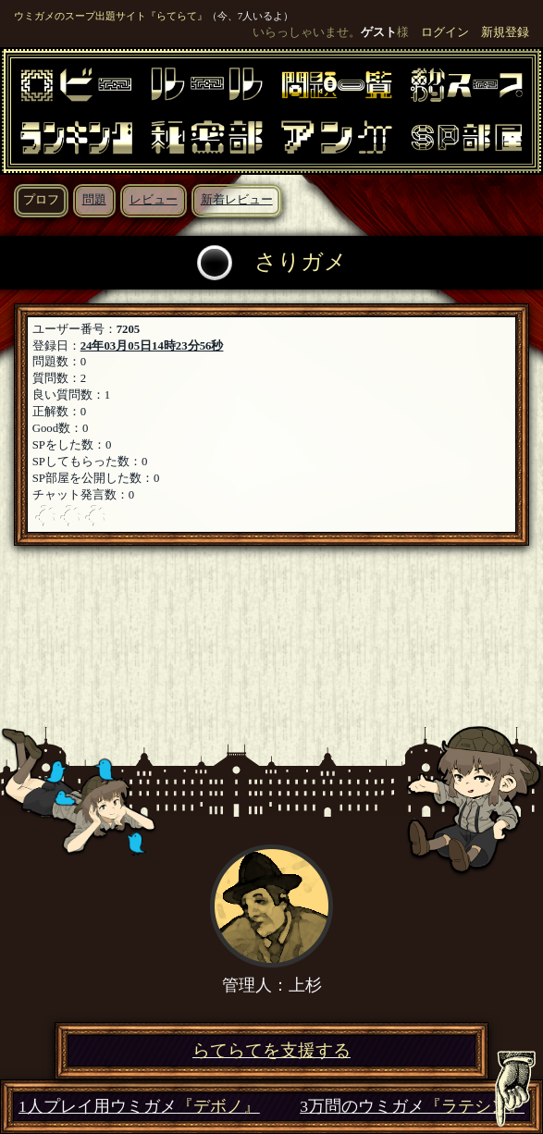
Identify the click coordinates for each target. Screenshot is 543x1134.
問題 (94, 199)
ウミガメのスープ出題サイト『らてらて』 (110, 15)
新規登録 (505, 32)
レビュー (154, 199)
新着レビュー (237, 199)
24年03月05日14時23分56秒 (152, 345)
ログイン (445, 32)
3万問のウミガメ (412, 1107)
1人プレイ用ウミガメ (139, 1107)
